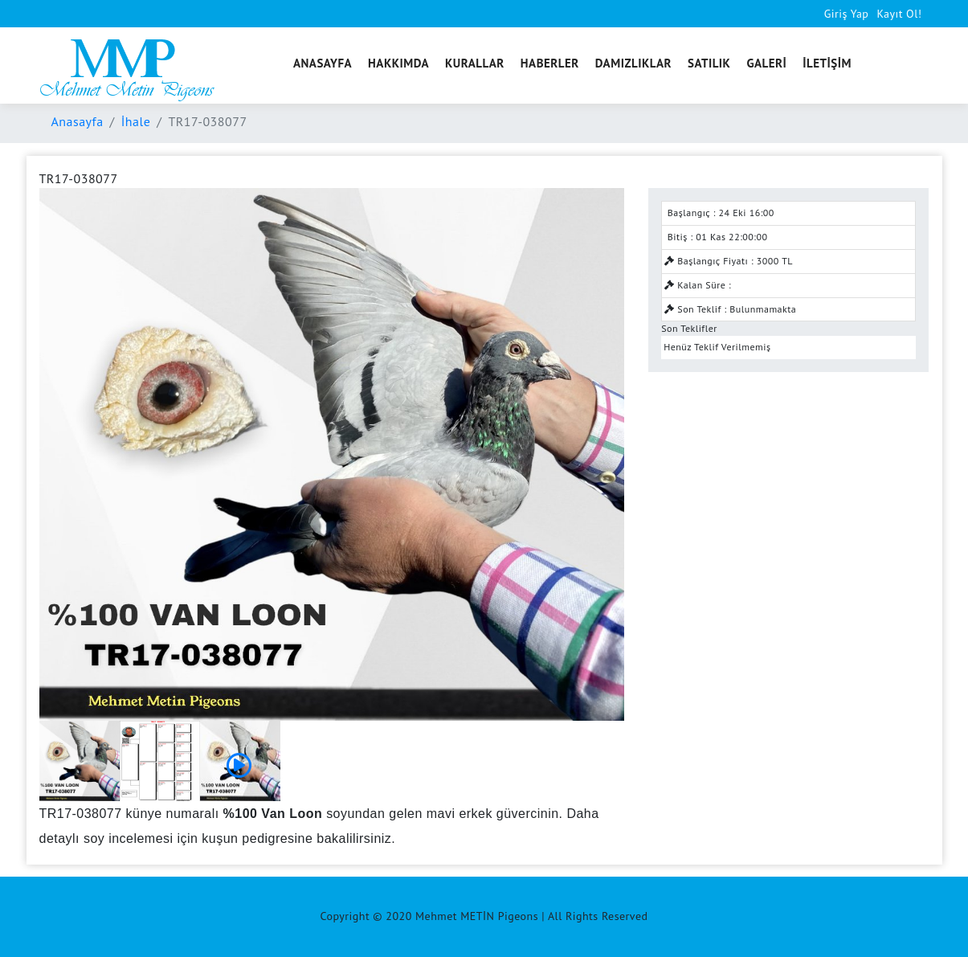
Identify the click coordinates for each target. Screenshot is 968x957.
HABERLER (550, 63)
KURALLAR (474, 63)
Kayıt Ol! (898, 13)
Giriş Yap (846, 13)
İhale (136, 121)
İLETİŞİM (827, 63)
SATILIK (709, 63)
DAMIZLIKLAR (633, 63)
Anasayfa (77, 121)
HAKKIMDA (398, 63)
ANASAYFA (322, 63)
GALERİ (766, 63)
